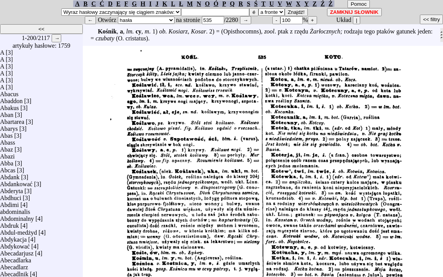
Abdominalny (17, 217)
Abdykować (15, 244)
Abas (6, 133)
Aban (6, 113)
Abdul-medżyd (18, 230)
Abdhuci (10, 196)
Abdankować (16, 182)
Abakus (9, 106)
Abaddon (11, 99)
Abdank (10, 175)
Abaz (6, 147)
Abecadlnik (14, 272)
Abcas (7, 168)
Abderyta (11, 189)
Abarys (9, 126)
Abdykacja (13, 237)
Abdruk (9, 223)
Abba (6, 161)
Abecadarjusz (17, 251)
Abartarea (12, 120)
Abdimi (9, 203)
